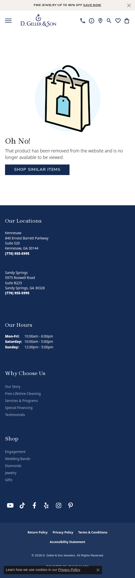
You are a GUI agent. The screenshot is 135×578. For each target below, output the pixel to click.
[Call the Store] (17, 253)
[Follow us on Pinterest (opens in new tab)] (70, 506)
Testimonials (15, 414)
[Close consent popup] (97, 569)
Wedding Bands (17, 459)
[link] (83, 21)
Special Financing (18, 407)
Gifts (8, 480)
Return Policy (37, 532)
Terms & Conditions (93, 532)
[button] (109, 21)
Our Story (12, 386)
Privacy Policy (63, 532)
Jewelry (10, 473)
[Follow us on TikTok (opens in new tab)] (22, 506)
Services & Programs (21, 400)
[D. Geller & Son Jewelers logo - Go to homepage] (38, 21)
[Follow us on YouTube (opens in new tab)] (10, 506)
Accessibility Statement (67, 542)
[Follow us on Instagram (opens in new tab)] (58, 506)
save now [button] (92, 5)
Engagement (15, 451)
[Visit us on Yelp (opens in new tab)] (46, 506)
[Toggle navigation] (8, 21)
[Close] (129, 5)
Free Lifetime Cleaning (23, 393)
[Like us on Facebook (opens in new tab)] (34, 506)
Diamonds (13, 466)
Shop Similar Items (37, 170)
